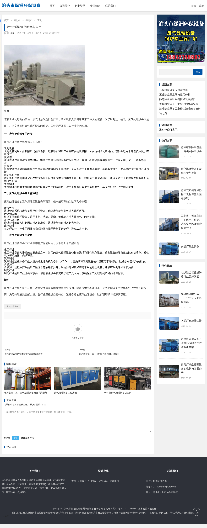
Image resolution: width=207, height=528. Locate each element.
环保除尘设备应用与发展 (173, 90)
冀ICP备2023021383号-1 (125, 512)
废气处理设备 (136, 119)
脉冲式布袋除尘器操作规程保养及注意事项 (191, 194)
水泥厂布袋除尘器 (191, 320)
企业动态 (95, 5)
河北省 (17, 20)
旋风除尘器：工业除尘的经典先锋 (178, 104)
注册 (201, 5)
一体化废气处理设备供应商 (117, 392)
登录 (16, 441)
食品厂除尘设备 (190, 246)
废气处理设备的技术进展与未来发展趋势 (24, 353)
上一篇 (8, 349)
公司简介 (65, 5)
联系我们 (110, 5)
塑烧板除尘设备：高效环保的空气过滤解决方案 (191, 343)
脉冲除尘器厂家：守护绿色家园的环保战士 (99, 353)
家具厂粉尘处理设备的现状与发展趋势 (191, 368)
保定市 (29, 20)
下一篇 (82, 349)
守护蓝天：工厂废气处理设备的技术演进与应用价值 (30, 392)
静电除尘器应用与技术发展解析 (177, 99)
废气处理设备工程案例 (65, 392)
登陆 (193, 5)
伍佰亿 (153, 512)
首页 (52, 5)
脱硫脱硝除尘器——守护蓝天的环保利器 (191, 298)
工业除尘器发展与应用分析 (174, 94)
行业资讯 (80, 5)
